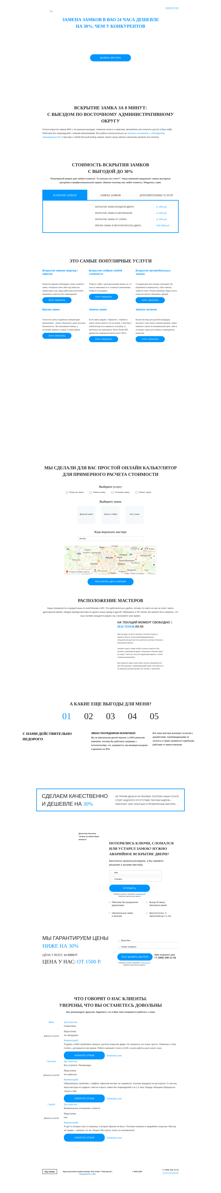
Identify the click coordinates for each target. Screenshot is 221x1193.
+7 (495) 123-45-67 (169, 5)
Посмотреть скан (114, 1055)
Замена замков (110, 195)
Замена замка (99, 492)
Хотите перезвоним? (171, 1173)
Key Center (49, 7)
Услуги (89, 7)
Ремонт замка (145, 492)
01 (66, 716)
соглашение (139, 894)
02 (88, 716)
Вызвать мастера (110, 58)
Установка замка (122, 492)
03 (110, 716)
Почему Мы (79, 7)
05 (154, 716)
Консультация (114, 7)
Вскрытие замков (64, 195)
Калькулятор (100, 7)
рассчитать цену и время (110, 581)
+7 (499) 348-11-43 (170, 1170)
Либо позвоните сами (165, 956)
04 (132, 716)
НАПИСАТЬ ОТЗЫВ (84, 1055)
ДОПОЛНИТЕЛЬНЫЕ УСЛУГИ (156, 195)
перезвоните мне (172, 8)
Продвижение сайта (87, 1174)
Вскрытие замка (76, 492)
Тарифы (142, 7)
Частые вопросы (129, 7)
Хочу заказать (57, 300)
